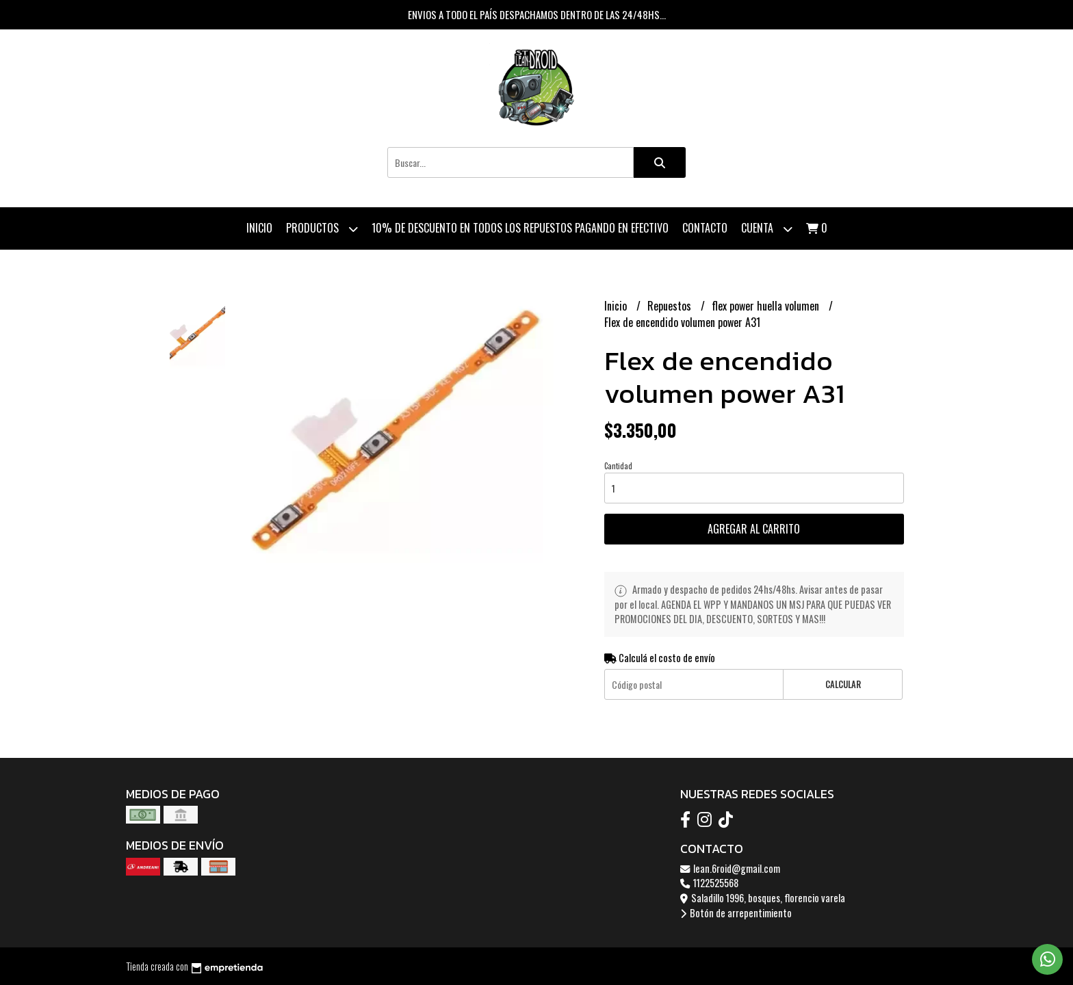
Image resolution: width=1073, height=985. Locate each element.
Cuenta (766, 229)
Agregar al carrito (754, 529)
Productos (322, 229)
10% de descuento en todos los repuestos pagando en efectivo (520, 228)
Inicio (259, 228)
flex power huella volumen (767, 306)
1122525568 (709, 883)
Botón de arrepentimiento (736, 913)
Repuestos (670, 306)
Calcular (843, 684)
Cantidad (618, 465)
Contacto (704, 228)
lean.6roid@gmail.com (730, 868)
